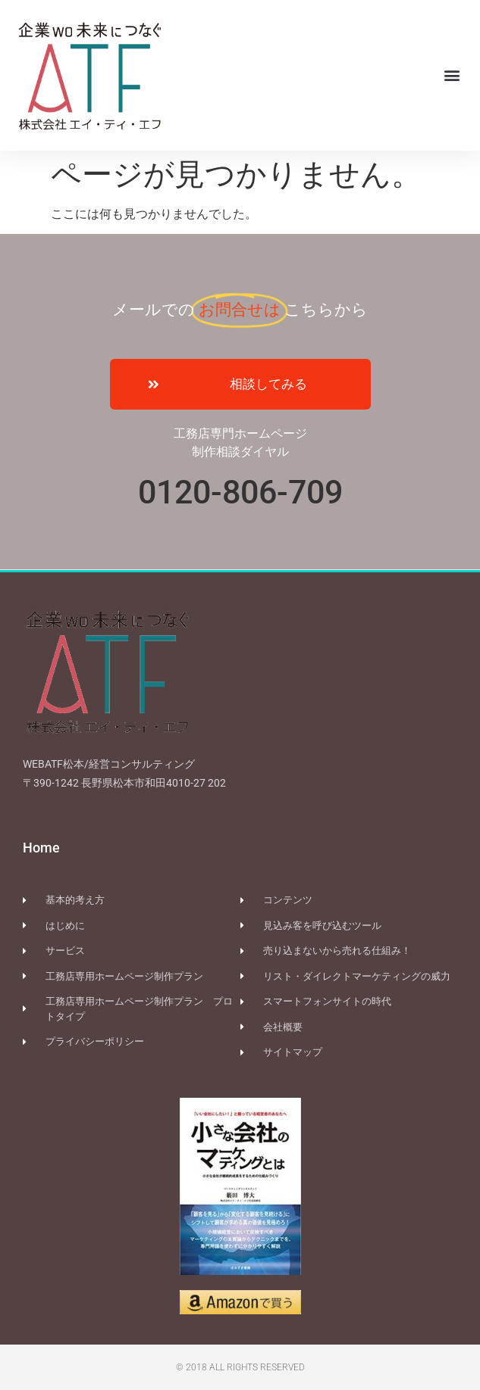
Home (41, 848)
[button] (452, 75)
